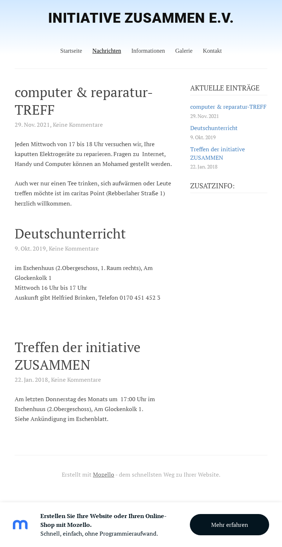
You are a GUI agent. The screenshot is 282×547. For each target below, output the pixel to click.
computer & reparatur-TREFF (84, 101)
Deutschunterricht (70, 234)
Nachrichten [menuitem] (107, 51)
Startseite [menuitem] (71, 51)
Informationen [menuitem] (148, 51)
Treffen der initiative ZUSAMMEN (78, 356)
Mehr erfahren (229, 525)
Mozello (103, 474)
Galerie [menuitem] (183, 51)
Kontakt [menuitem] (212, 51)
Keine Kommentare (78, 125)
